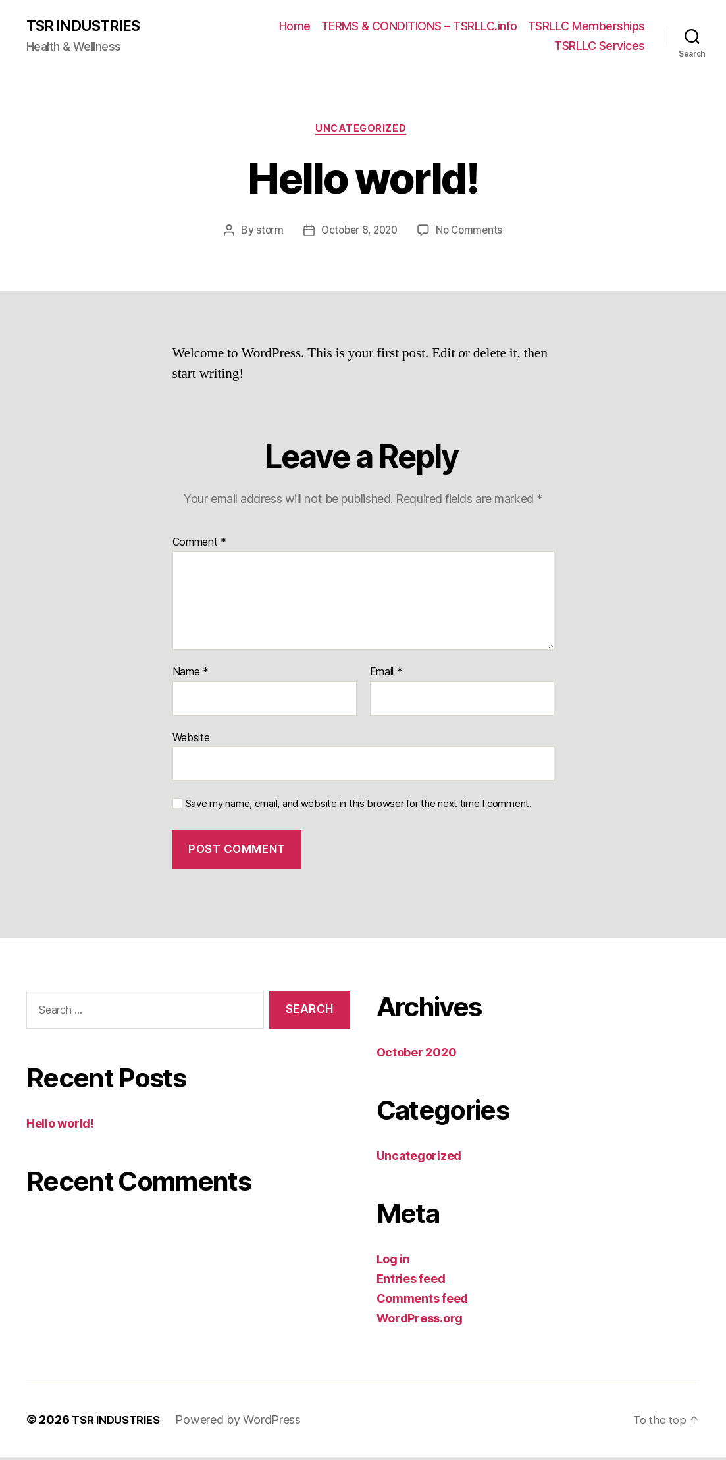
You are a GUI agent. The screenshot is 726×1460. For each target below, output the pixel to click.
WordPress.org (419, 1321)
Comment (199, 546)
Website (191, 740)
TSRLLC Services (599, 46)
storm (265, 234)
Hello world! (60, 1127)
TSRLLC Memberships (586, 27)
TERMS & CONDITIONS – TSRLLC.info (419, 27)
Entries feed (411, 1282)
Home (295, 27)
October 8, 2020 (358, 234)
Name (190, 675)
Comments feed (422, 1302)
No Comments (472, 234)
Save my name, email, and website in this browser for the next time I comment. (359, 808)
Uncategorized (363, 132)
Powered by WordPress (246, 1423)
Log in (393, 1262)
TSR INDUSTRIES (87, 26)
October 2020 (416, 1055)
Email (386, 675)
